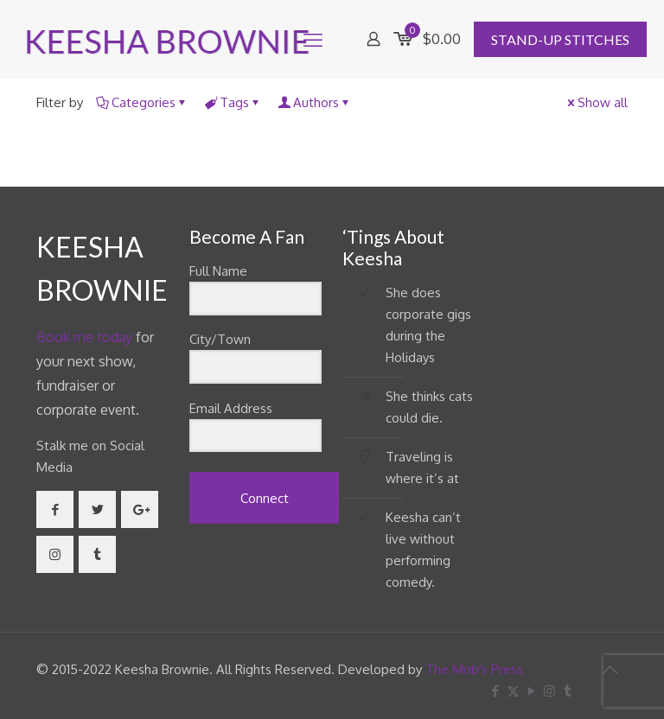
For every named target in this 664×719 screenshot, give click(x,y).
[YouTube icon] (531, 691)
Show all (596, 102)
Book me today (84, 337)
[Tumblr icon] (567, 691)
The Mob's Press (474, 669)
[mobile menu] (313, 39)
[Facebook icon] (494, 691)
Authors (315, 102)
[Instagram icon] (549, 691)
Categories (142, 102)
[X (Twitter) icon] (513, 691)
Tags (233, 102)
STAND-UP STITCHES (560, 39)
